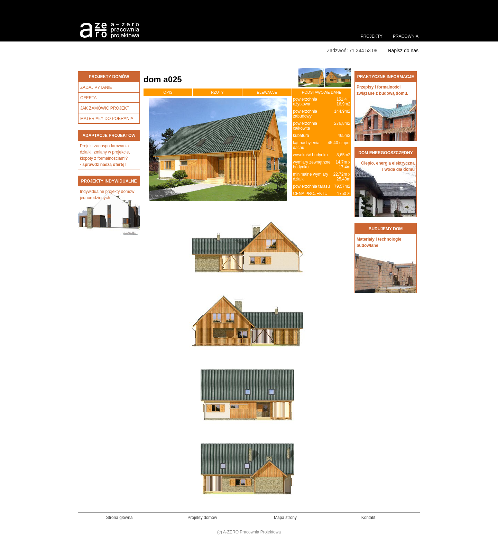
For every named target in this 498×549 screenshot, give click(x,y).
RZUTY (217, 92)
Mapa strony (285, 517)
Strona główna (119, 517)
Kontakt (368, 517)
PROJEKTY (371, 36)
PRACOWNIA (405, 36)
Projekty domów (202, 517)
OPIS (167, 92)
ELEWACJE (267, 92)
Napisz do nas (403, 50)
